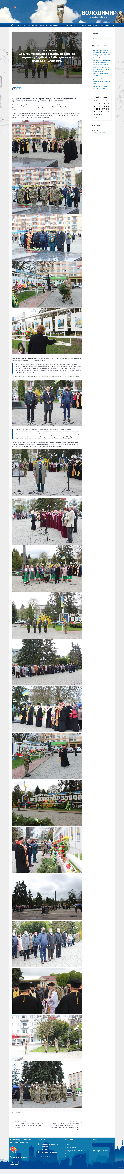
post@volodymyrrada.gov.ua (49, 1157)
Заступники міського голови (75, 1156)
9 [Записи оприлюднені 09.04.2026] (101, 111)
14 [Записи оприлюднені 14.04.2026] (97, 114)
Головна (29, 30)
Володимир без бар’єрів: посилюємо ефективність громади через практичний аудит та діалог (102, 77)
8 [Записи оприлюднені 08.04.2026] (99, 111)
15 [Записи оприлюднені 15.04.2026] (99, 114)
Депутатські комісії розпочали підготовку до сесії (101, 86)
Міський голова (71, 1152)
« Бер (96, 122)
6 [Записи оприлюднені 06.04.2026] (94, 111)
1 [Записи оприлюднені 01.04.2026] (99, 108)
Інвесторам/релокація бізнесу (75, 1162)
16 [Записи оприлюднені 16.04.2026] (102, 114)
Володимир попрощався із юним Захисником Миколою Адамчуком (102, 67)
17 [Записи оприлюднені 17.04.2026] (104, 114)
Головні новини (38, 30)
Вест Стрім (105, 1155)
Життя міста (53, 55)
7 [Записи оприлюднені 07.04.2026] (96, 111)
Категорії (95, 135)
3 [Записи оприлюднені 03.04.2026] (104, 108)
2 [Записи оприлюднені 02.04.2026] (101, 108)
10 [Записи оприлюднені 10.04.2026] (104, 111)
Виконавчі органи (72, 1159)
